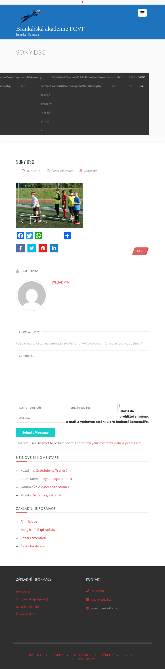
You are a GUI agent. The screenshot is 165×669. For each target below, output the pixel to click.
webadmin (61, 282)
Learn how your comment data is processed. (108, 443)
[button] (142, 13)
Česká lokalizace (33, 545)
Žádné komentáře (62, 171)
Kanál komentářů (33, 537)
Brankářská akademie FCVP (50, 28)
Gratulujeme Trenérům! (53, 470)
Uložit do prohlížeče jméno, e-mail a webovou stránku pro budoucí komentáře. (80, 422)
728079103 (98, 589)
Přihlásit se (29, 521)
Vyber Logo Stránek (57, 478)
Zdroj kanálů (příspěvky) (38, 529)
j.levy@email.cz (101, 598)
